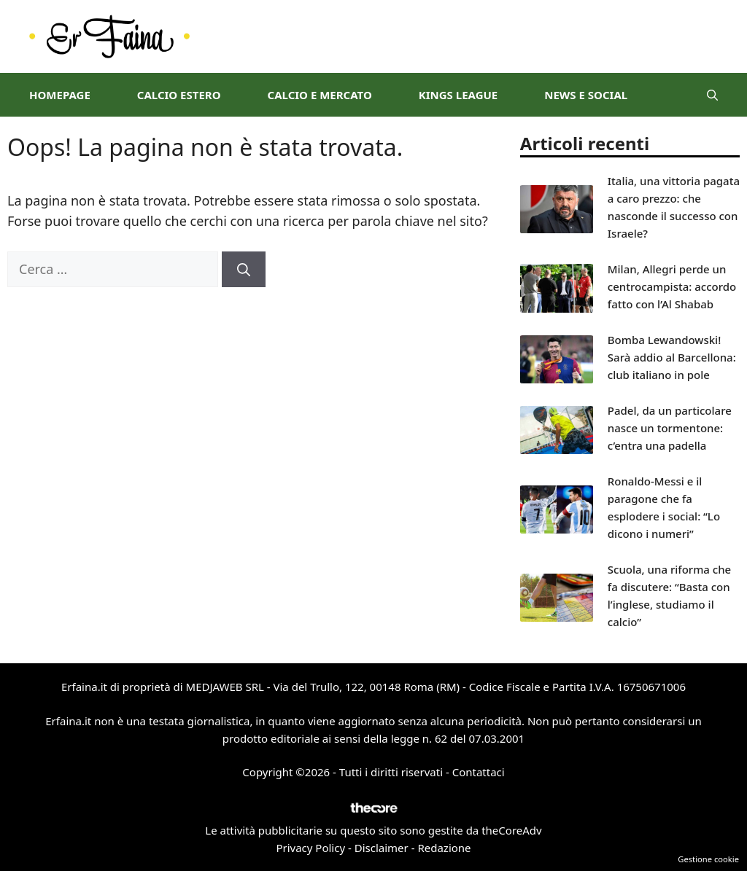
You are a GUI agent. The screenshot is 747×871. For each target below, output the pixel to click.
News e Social (585, 94)
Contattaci (478, 772)
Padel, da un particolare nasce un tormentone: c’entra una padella (670, 428)
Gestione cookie (708, 859)
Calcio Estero (179, 94)
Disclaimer (382, 847)
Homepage (59, 94)
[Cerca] (244, 269)
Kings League (458, 94)
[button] (712, 95)
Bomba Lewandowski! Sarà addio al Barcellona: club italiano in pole (672, 357)
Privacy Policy (310, 847)
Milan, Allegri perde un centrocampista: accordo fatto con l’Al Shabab (672, 286)
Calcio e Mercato (320, 94)
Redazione (444, 847)
